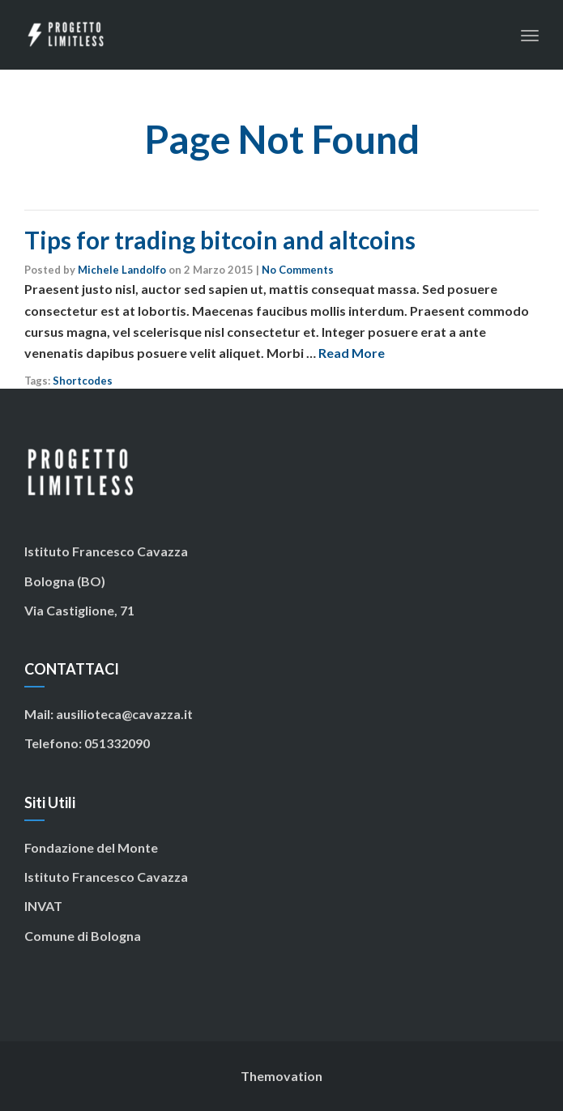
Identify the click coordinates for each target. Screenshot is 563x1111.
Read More (351, 352)
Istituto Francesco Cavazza (106, 876)
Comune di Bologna (82, 935)
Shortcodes (83, 380)
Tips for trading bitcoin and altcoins (220, 239)
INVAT (43, 905)
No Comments (298, 269)
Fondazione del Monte (91, 847)
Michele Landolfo (122, 269)
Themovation (281, 1075)
